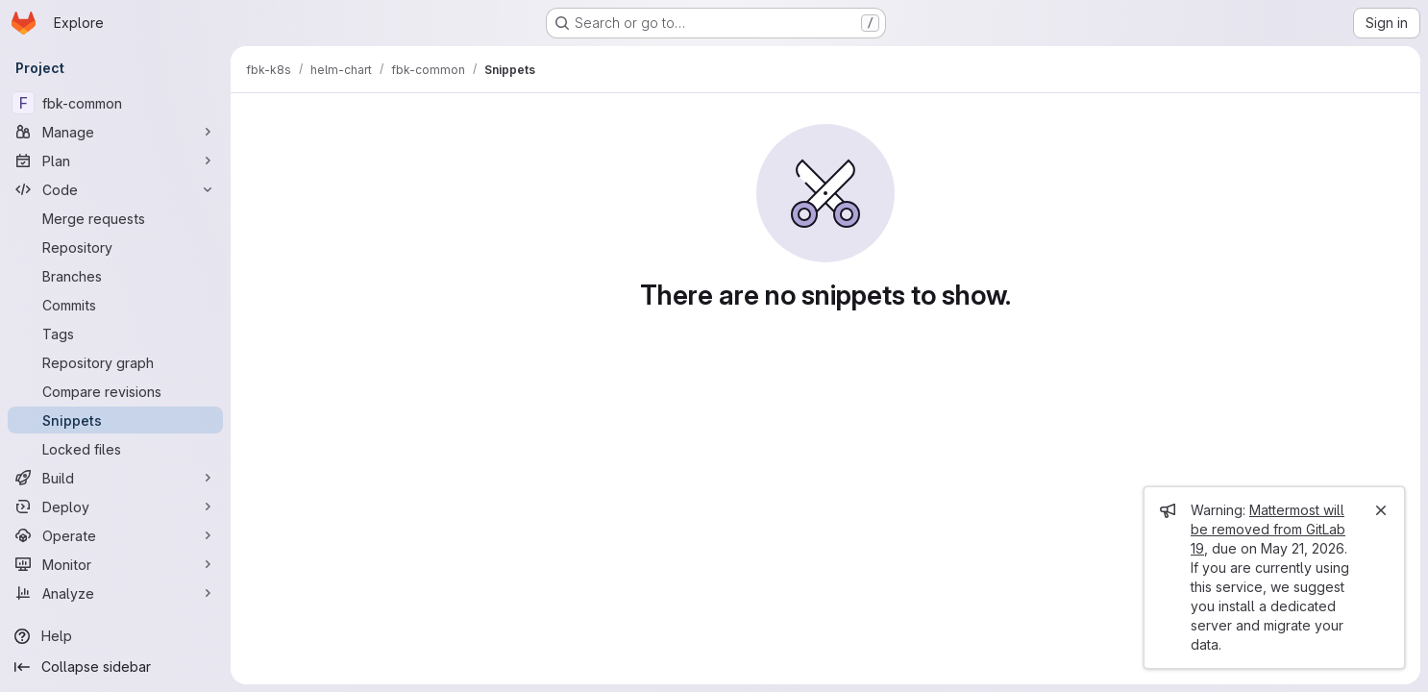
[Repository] (115, 247)
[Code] (115, 189)
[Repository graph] (115, 362)
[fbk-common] (115, 102)
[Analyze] (115, 593)
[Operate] (115, 535)
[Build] (115, 477)
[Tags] (115, 333)
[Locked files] (115, 448)
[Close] (1380, 510)
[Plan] (115, 160)
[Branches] (115, 275)
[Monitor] (115, 564)
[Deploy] (115, 506)
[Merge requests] (115, 218)
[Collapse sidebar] (115, 667)
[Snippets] (115, 420)
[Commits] (115, 304)
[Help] (115, 636)
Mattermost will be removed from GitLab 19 (1268, 529)
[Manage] (115, 131)
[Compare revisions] (115, 391)
